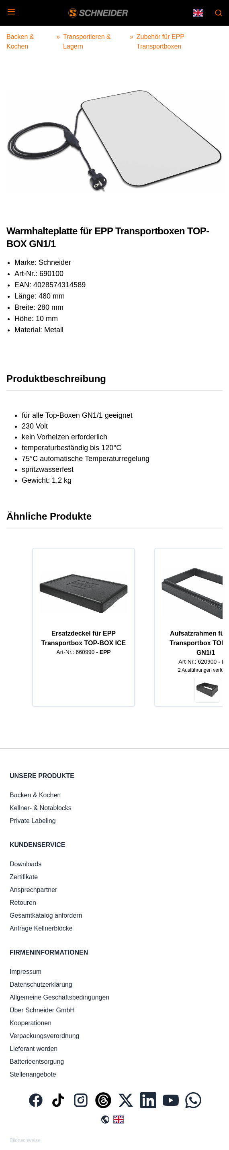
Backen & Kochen (35, 795)
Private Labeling (33, 820)
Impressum (25, 971)
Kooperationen (30, 1023)
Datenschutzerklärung (41, 984)
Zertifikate (24, 877)
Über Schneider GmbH (42, 1010)
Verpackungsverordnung (44, 1035)
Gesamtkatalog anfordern (46, 915)
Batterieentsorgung (37, 1061)
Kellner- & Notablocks (41, 808)
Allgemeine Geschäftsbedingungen (59, 997)
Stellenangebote (33, 1074)
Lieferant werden (33, 1048)
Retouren (23, 902)
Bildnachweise (25, 1140)
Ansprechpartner (33, 889)
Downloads (25, 864)
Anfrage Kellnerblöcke (41, 928)
